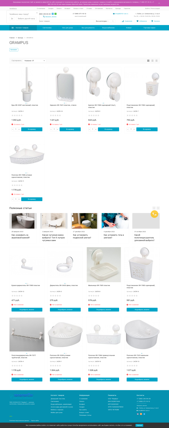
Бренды (118, 8)
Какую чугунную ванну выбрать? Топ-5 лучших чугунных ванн (53, 237)
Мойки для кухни (56, 412)
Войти (147, 8)
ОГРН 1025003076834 (115, 407)
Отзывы (89, 8)
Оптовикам (99, 8)
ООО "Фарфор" (113, 399)
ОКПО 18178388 (113, 410)
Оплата (59, 8)
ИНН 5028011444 (114, 401)
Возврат (67, 8)
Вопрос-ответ (78, 8)
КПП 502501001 (113, 404)
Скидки (50, 8)
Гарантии (127, 8)
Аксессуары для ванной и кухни (62, 407)
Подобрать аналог (27, 309)
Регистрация (155, 8)
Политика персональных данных (19, 420)
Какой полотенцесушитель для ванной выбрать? (144, 237)
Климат (129, 28)
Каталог (14, 50)
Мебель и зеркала (57, 410)
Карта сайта (35, 420)
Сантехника (47, 28)
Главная (12, 38)
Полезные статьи (85, 415)
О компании (41, 8)
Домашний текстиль (58, 399)
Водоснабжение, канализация (61, 404)
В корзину (32, 129)
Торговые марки (149, 28)
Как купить (83, 410)
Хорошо (139, 425)
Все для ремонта (88, 28)
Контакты (109, 8)
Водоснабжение (108, 28)
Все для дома (67, 28)
